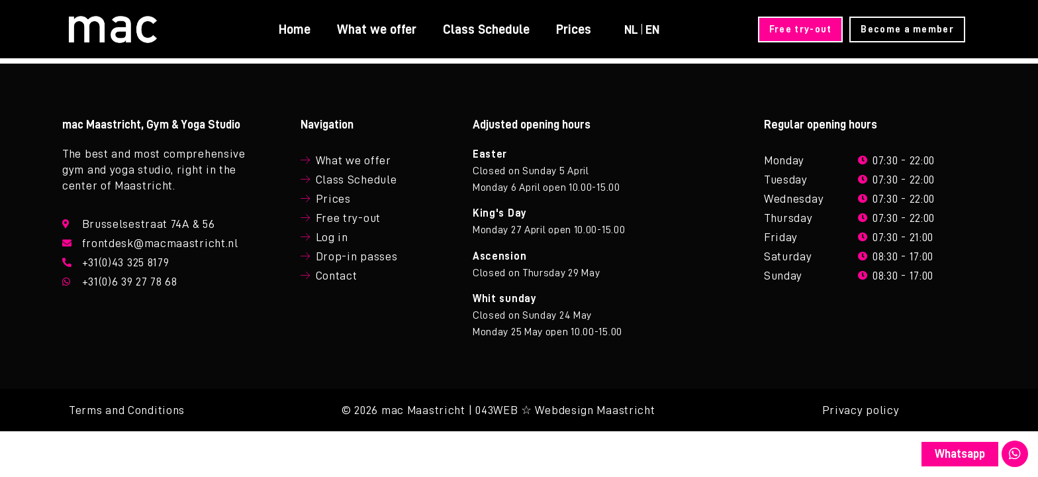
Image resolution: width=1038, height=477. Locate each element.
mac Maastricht (423, 410)
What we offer (376, 29)
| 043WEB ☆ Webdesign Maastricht (562, 410)
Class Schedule (485, 29)
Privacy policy (861, 410)
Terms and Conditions (127, 410)
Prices (572, 29)
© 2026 (360, 410)
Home (294, 29)
